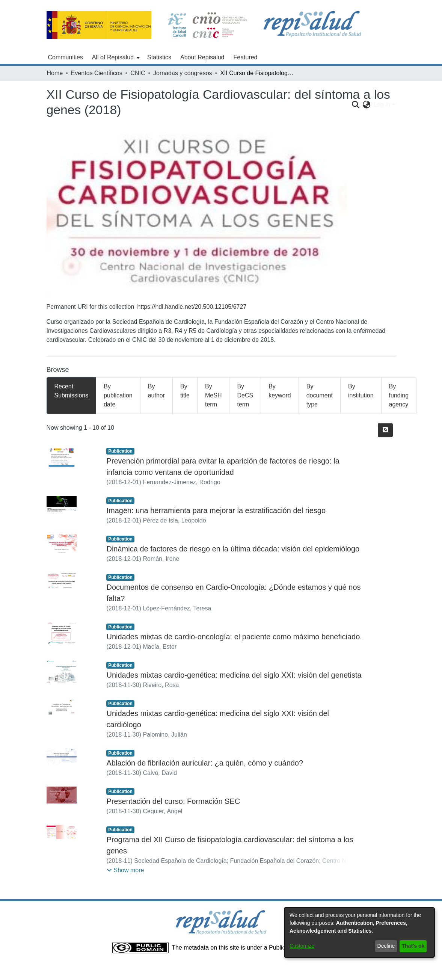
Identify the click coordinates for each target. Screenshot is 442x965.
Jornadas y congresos (182, 73)
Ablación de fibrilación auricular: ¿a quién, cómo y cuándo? (204, 763)
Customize (302, 946)
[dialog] (359, 932)
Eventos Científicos (96, 73)
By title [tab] (185, 391)
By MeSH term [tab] (213, 395)
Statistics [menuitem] (159, 57)
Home (55, 73)
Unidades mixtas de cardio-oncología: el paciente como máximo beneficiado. (234, 637)
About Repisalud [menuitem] (202, 57)
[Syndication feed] (385, 430)
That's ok (413, 946)
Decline (386, 946)
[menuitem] (115, 57)
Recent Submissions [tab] (71, 391)
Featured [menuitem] (245, 57)
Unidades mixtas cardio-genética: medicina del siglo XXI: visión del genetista (233, 675)
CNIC (137, 73)
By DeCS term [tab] (245, 395)
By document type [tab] (319, 395)
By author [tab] (156, 391)
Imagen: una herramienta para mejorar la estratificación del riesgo (216, 510)
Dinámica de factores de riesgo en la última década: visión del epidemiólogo (232, 549)
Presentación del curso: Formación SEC (173, 801)
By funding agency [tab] (399, 395)
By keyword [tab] (280, 391)
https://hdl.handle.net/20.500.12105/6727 (191, 307)
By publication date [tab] (118, 395)
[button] (125, 870)
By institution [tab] (361, 391)
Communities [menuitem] (65, 57)
